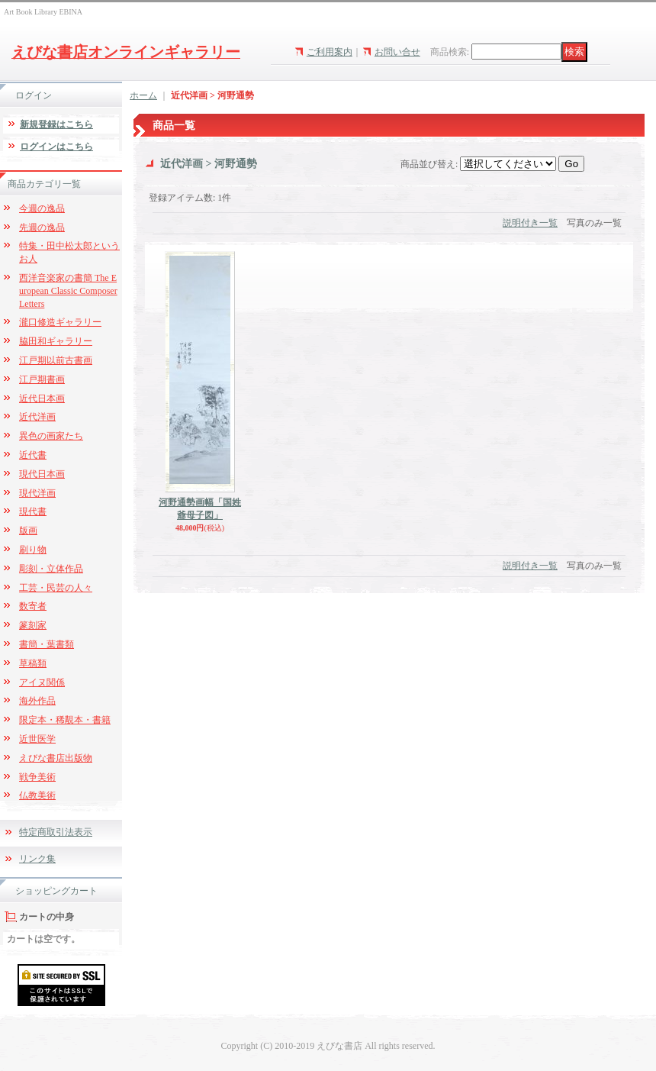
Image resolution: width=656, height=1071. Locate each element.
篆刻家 (33, 625)
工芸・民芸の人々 (55, 587)
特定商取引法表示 (55, 832)
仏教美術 (37, 795)
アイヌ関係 (42, 682)
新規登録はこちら (56, 124)
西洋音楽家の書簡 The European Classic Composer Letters (68, 291)
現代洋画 (37, 493)
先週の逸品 (42, 227)
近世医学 (37, 739)
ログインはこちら (56, 146)
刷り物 (33, 549)
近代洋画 (37, 416)
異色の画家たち (51, 436)
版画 (28, 530)
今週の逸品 (42, 208)
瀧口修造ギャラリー (60, 322)
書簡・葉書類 (46, 644)
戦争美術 (37, 777)
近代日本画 (42, 398)
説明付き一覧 (530, 223)
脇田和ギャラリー (55, 341)
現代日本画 (42, 474)
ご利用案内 (329, 52)
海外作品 (37, 700)
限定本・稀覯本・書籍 (65, 720)
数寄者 (33, 606)
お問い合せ (397, 52)
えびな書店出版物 (55, 758)
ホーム (143, 95)
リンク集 (37, 858)
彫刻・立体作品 (51, 568)
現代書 (33, 511)
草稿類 (33, 663)
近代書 (33, 455)
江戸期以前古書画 (55, 360)
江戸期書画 (42, 379)
